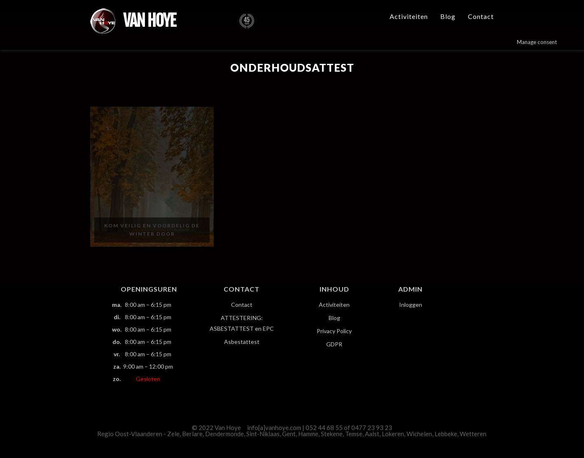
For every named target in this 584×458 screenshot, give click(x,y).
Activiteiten (409, 16)
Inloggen (410, 304)
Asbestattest (241, 341)
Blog (448, 16)
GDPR (334, 344)
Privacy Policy (334, 330)
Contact (481, 16)
